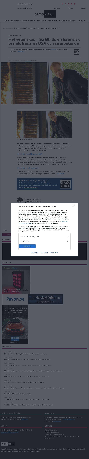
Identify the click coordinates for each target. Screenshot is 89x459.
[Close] (74, 206)
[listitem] (44, 236)
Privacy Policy (54, 252)
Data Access (44, 252)
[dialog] (44, 229)
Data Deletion (34, 252)
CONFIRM (27, 246)
